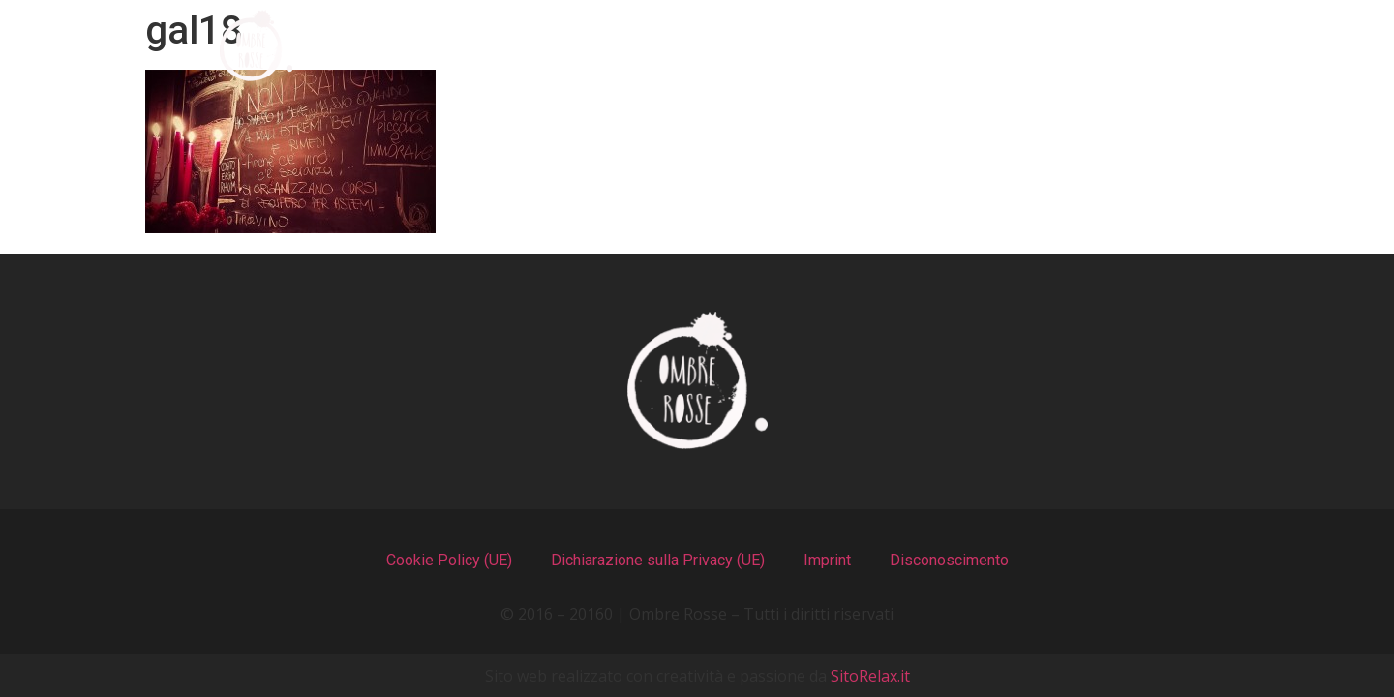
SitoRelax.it (870, 675)
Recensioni (971, 46)
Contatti (1153, 46)
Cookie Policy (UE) (449, 560)
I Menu (633, 46)
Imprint (827, 560)
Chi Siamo (466, 46)
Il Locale (792, 46)
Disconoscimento (949, 560)
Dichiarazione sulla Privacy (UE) (658, 560)
